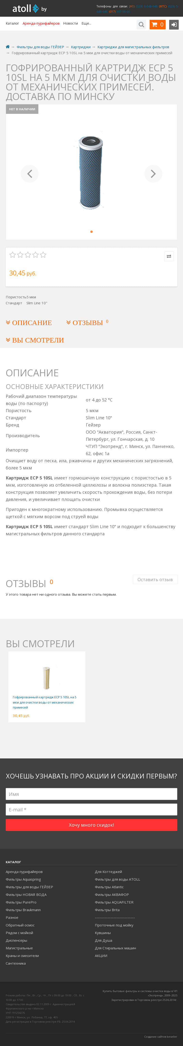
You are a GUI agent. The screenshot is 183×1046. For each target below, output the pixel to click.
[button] (29, 172)
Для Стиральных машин (115, 948)
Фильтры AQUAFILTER (114, 902)
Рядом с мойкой (19, 932)
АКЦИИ (101, 955)
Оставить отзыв (155, 578)
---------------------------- (115, 917)
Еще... (86, 23)
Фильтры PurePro (21, 902)
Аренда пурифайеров (24, 871)
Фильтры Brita (107, 909)
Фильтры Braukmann (23, 909)
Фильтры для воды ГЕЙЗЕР (29, 886)
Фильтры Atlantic (109, 886)
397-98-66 (123, 12)
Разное (12, 917)
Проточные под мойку (114, 925)
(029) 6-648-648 (146, 6)
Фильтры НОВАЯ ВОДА (26, 894)
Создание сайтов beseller (160, 1036)
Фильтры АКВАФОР (112, 894)
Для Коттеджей (108, 871)
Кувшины (103, 932)
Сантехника (16, 963)
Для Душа (103, 940)
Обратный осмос (20, 925)
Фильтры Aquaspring (23, 879)
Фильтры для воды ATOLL (117, 879)
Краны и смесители (22, 955)
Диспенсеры (16, 940)
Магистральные (19, 948)
